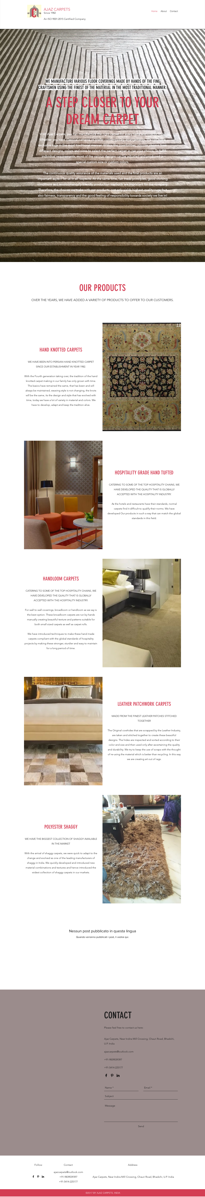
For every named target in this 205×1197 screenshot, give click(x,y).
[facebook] (106, 1075)
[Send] (141, 1126)
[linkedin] (118, 1075)
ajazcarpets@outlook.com (119, 1051)
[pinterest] (112, 1075)
